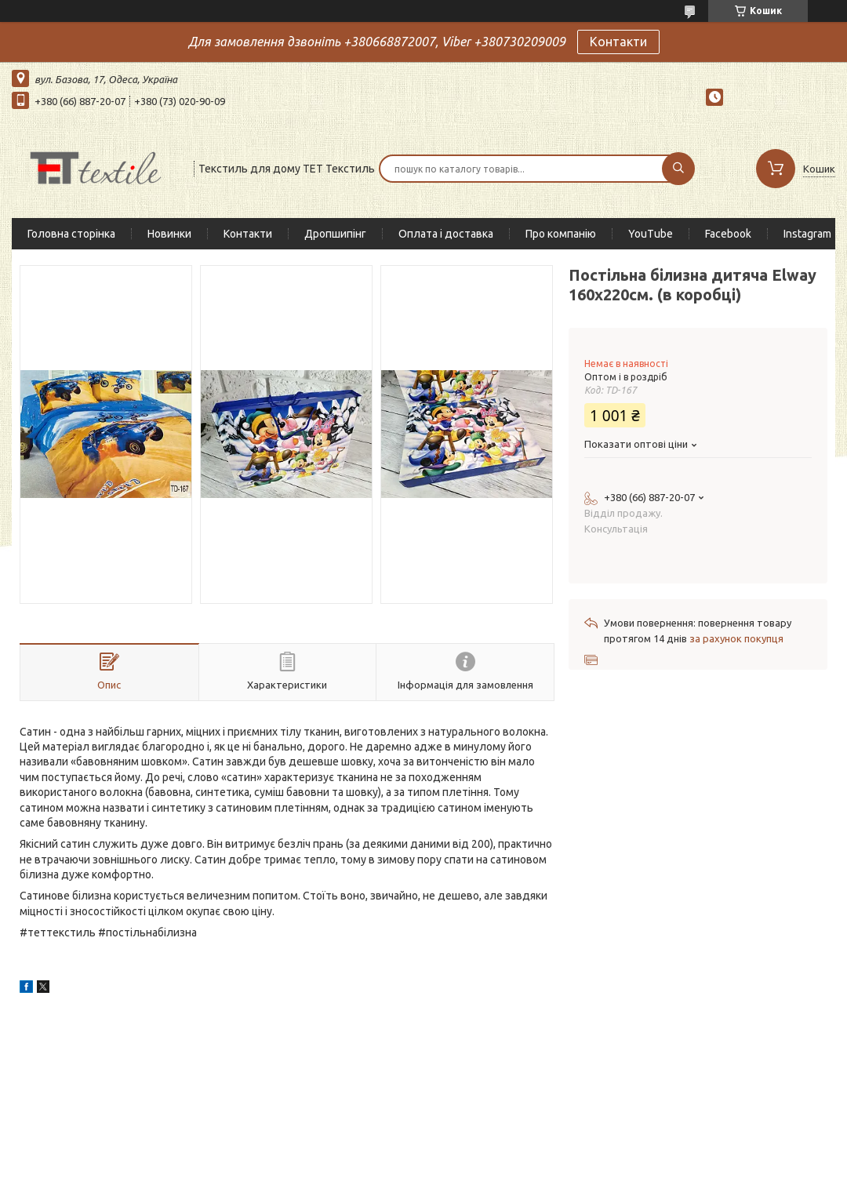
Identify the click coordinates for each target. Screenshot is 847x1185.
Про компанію (560, 233)
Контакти (618, 42)
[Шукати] (678, 168)
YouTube (650, 233)
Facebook (728, 233)
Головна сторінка (71, 233)
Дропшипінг (335, 233)
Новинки (169, 233)
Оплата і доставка (445, 233)
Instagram (807, 233)
